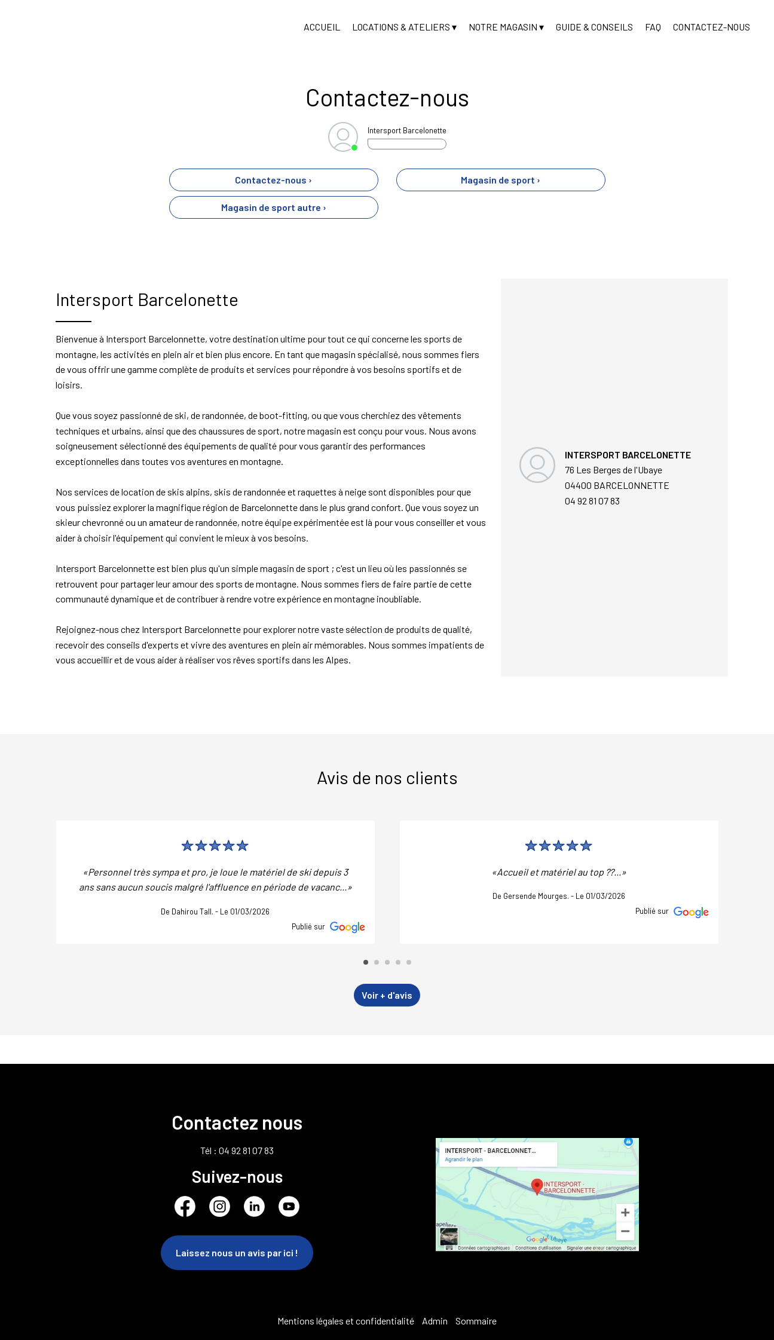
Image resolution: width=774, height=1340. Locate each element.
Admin (435, 1320)
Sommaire (476, 1320)
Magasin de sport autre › (273, 207)
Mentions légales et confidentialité (345, 1320)
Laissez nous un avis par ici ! (237, 1252)
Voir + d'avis (387, 995)
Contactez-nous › (273, 179)
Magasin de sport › (500, 179)
